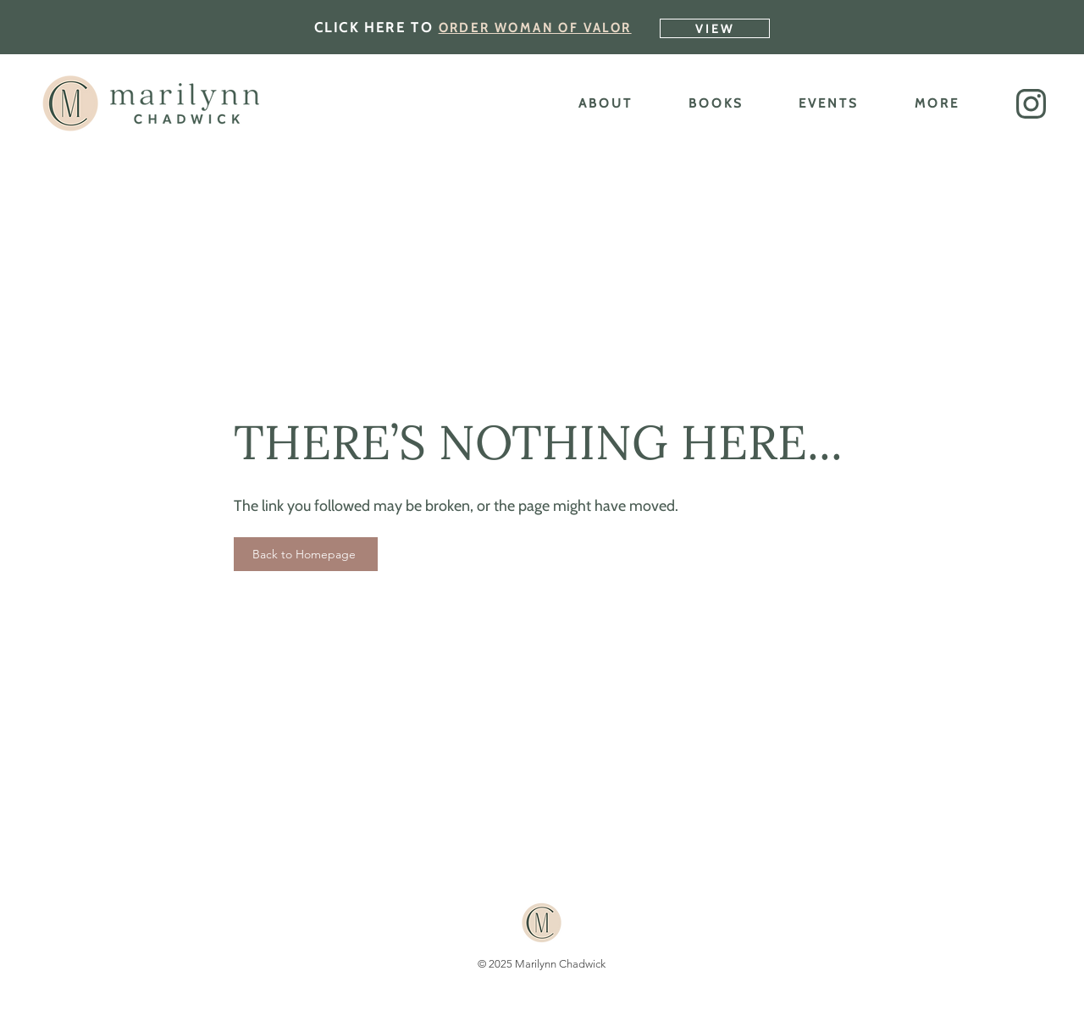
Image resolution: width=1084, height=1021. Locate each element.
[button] (1031, 104)
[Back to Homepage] (306, 554)
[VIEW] (715, 28)
